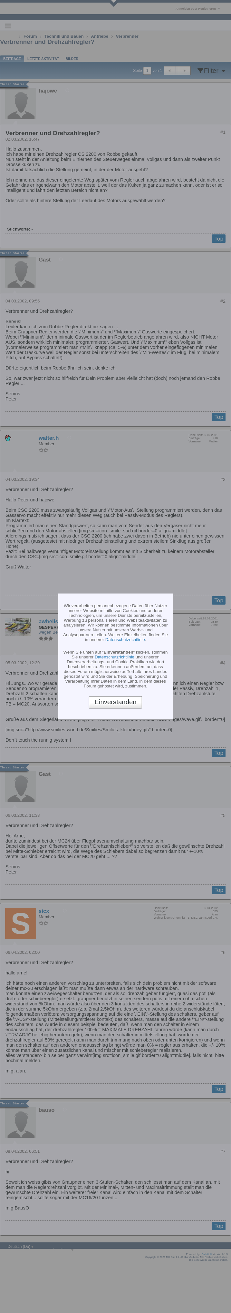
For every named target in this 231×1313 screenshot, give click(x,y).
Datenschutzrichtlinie (125, 639)
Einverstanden (115, 702)
